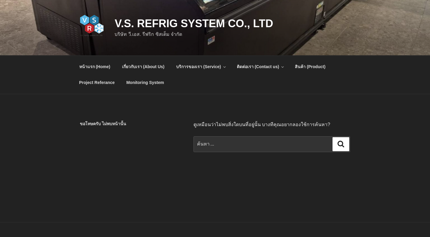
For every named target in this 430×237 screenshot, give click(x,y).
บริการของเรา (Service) (201, 66)
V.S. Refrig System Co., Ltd (194, 23)
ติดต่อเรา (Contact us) (261, 66)
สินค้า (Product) (310, 66)
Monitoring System (145, 82)
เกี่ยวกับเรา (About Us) (143, 66)
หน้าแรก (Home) (94, 66)
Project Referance (97, 82)
